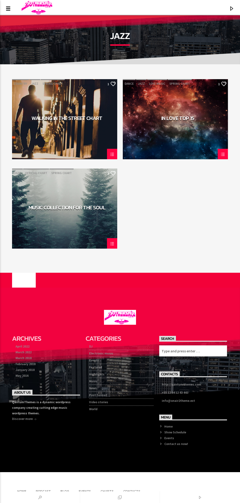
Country (20, 84)
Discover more (24, 419)
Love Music (157, 84)
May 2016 (22, 375)
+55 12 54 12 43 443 (175, 392)
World (93, 409)
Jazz (34, 84)
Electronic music (101, 353)
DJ (91, 346)
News (93, 388)
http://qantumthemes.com (181, 384)
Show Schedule (175, 432)
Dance (129, 84)
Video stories (98, 402)
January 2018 (25, 370)
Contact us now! (176, 444)
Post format (98, 395)
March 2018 (24, 358)
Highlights (96, 374)
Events (94, 360)
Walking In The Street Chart (67, 119)
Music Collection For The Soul (67, 208)
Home (168, 426)
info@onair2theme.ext (178, 401)
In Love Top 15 (177, 119)
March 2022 (24, 352)
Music (93, 381)
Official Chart (36, 173)
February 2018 (26, 364)
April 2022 (22, 346)
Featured (95, 367)
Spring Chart (52, 84)
